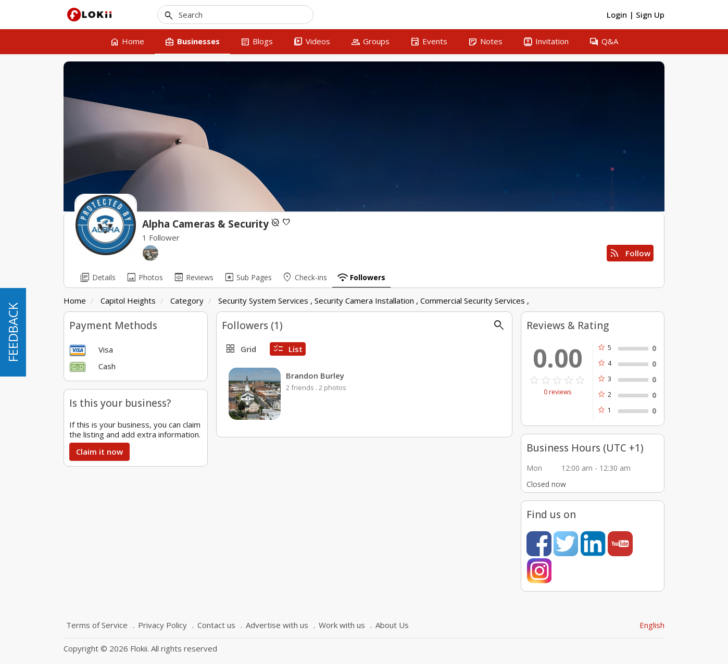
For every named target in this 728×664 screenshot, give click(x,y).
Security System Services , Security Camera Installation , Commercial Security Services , (373, 300)
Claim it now (99, 451)
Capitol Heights (128, 300)
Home (75, 300)
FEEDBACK (12, 332)
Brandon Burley (315, 375)
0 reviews (557, 392)
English (651, 625)
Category (187, 300)
